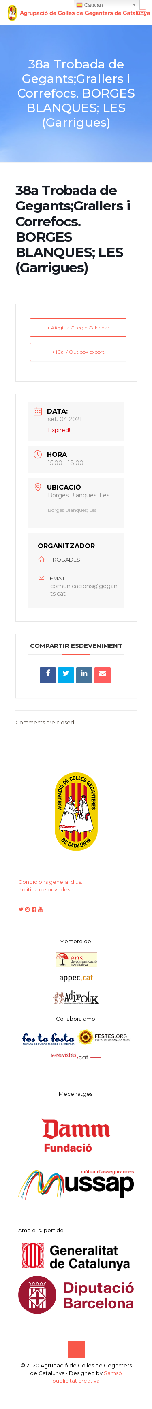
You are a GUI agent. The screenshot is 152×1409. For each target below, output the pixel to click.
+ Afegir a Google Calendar (78, 328)
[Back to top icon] (76, 1349)
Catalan (89, 5)
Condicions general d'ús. (50, 882)
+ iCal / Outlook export (78, 352)
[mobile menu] (141, 12)
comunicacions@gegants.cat (84, 589)
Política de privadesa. (46, 889)
